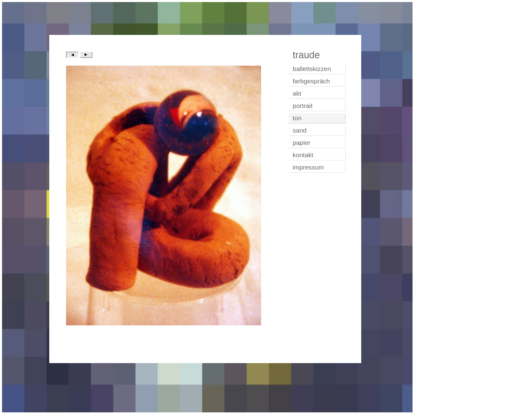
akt (297, 93)
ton (297, 117)
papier (301, 142)
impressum (308, 167)
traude (306, 55)
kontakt (303, 154)
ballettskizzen (312, 68)
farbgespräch (311, 81)
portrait (302, 105)
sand (300, 130)
